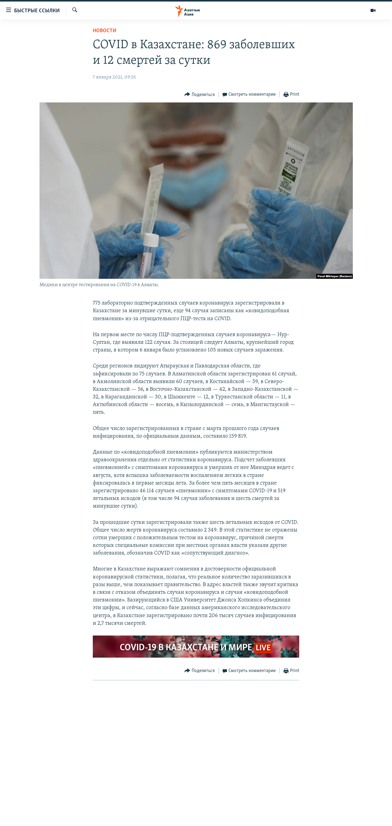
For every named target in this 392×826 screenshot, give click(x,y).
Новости (104, 31)
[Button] (199, 94)
